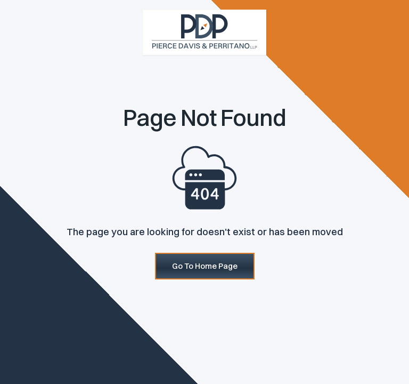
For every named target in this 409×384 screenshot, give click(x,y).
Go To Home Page (205, 266)
